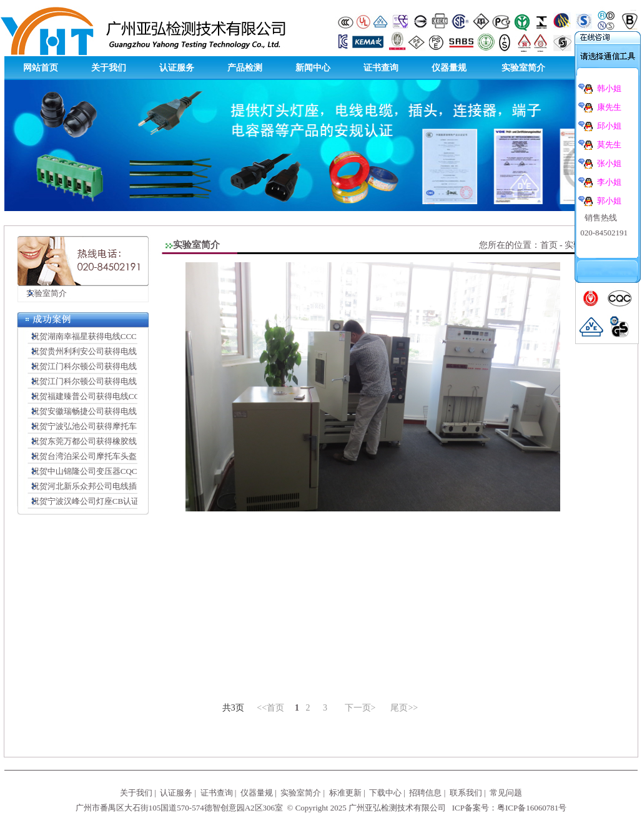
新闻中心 (312, 67)
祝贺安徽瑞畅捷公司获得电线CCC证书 (97, 411)
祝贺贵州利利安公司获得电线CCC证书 (97, 351)
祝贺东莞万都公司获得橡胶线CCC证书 (97, 441)
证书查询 (380, 67)
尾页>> (404, 707)
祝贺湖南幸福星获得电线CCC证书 (89, 336)
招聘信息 (425, 792)
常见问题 (506, 792)
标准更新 (345, 792)
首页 (549, 245)
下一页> (360, 707)
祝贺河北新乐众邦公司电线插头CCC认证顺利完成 (117, 486)
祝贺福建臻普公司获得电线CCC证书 (93, 396)
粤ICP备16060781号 (531, 807)
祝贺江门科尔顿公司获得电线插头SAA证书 (105, 366)
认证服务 (176, 67)
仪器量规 (449, 67)
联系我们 (466, 792)
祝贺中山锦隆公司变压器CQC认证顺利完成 (105, 471)
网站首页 (40, 67)
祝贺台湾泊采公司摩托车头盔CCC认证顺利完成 (113, 456)
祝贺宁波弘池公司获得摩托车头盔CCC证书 (105, 426)
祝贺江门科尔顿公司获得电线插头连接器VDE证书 (117, 381)
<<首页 (270, 707)
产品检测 (244, 67)
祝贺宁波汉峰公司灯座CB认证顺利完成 (98, 501)
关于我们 (108, 67)
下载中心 (385, 792)
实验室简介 (523, 67)
